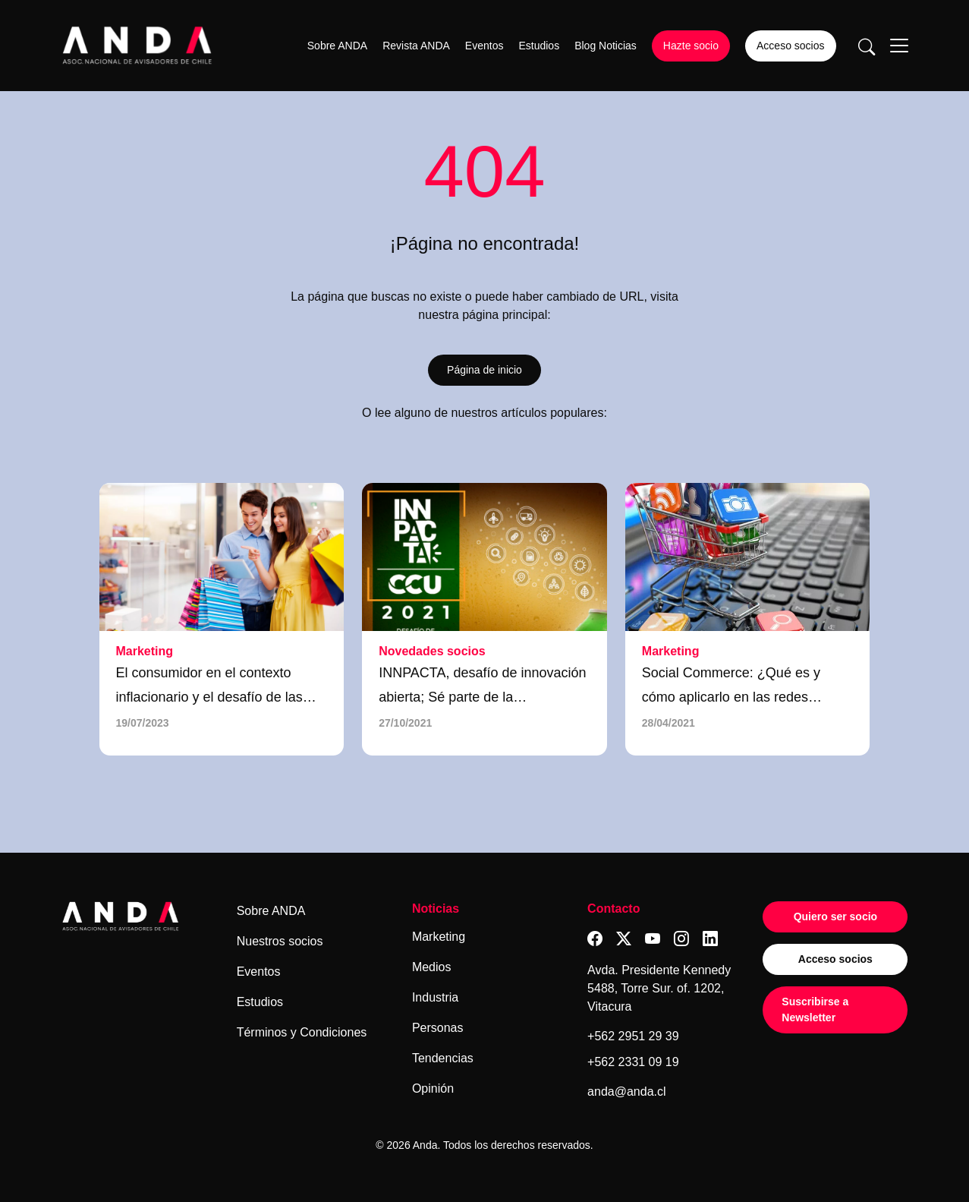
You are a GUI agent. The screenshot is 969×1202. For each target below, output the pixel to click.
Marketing (438, 936)
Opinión (433, 1088)
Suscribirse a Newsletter (815, 1009)
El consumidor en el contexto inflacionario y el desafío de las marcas (209, 697)
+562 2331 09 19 (633, 1061)
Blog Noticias (605, 45)
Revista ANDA (416, 45)
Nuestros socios (280, 941)
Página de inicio (484, 370)
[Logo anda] (137, 44)
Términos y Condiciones (302, 1032)
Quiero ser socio (835, 916)
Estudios (538, 45)
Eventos (484, 45)
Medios (431, 967)
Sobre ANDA (337, 45)
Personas (438, 1027)
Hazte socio (691, 45)
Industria (435, 997)
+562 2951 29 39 (633, 1036)
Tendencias (442, 1058)
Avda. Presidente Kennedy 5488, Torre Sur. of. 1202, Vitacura (659, 988)
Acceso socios (790, 45)
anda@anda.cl (626, 1091)
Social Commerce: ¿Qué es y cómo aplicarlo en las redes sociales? (731, 697)
